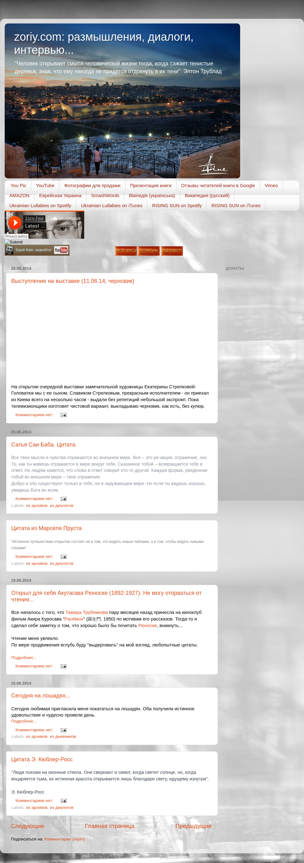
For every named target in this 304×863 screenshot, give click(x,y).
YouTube (45, 185)
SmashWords (105, 195)
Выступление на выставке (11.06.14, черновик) (72, 281)
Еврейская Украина (60, 195)
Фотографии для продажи (92, 185)
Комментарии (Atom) (64, 839)
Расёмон (73, 618)
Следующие (27, 826)
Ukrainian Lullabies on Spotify (40, 205)
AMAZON (19, 195)
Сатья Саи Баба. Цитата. (44, 445)
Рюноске (147, 625)
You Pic (18, 185)
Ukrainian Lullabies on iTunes (111, 205)
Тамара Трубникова (86, 612)
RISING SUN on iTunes (235, 205)
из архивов (36, 505)
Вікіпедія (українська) (152, 195)
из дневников (63, 736)
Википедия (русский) (207, 195)
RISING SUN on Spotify (177, 205)
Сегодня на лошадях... (40, 695)
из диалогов (61, 505)
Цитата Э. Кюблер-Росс (42, 759)
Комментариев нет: (35, 414)
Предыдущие (193, 826)
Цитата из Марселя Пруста (46, 528)
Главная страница (110, 826)
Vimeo (271, 185)
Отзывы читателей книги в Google (218, 185)
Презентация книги (151, 185)
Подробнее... (24, 657)
